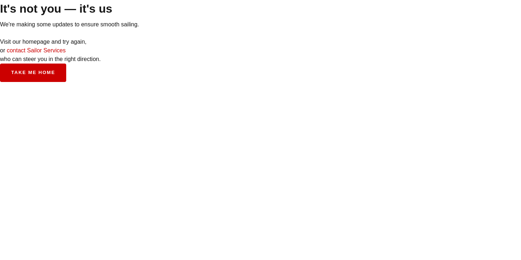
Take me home (33, 72)
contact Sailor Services (36, 50)
